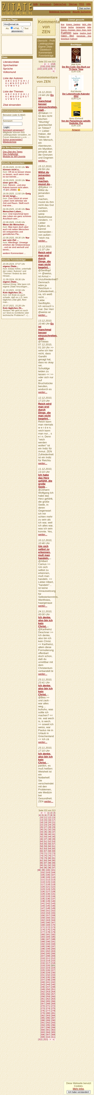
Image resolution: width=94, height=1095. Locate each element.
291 (42, 1022)
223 (45, 69)
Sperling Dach (85, 33)
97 (54, 867)
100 (48, 870)
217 (48, 963)
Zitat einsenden (12, 104)
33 (54, 829)
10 (41, 817)
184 (48, 937)
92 (49, 865)
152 (53, 910)
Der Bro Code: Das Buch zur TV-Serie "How (76, 68)
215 (53, 960)
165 (42, 922)
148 (48, 908)
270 (42, 1006)
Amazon (76, 130)
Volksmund (9, 72)
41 (54, 834)
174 (42, 929)
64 (49, 848)
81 (54, 858)
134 (53, 896)
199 (48, 949)
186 (42, 939)
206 (53, 953)
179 (53, 932)
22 (41, 825)
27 (45, 827)
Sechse (71, 27)
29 (54, 827)
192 (42, 944)
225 (42, 970)
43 (45, 836)
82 (41, 860)
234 (42, 977)
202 (48, 951)
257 (53, 994)
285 (42, 1018)
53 (54, 841)
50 (41, 841)
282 (42, 1015)
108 (42, 877)
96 (49, 867)
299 (53, 1027)
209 (53, 956)
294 (42, 1025)
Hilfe (88, 4)
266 (53, 1001)
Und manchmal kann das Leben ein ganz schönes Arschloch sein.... (17, 216)
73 (54, 853)
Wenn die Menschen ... (15, 224)
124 (48, 889)
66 (41, 851)
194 (53, 944)
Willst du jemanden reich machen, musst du (44, 178)
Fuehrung (73, 39)
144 (42, 906)
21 (54, 822)
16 (49, 820)
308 (53, 1034)
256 (48, 994)
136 (48, 898)
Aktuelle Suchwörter (81, 12)
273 (42, 1008)
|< (45, 64)
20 (49, 822)
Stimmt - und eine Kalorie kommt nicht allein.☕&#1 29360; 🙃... (16, 187)
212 (53, 958)
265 (48, 1001)
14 (41, 820)
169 (48, 925)
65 (54, 848)
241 (48, 982)
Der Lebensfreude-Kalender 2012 (76, 95)
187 (48, 939)
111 (42, 879)
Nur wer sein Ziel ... (16, 238)
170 (53, 925)
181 (48, 934)
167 (53, 922)
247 (48, 987)
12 (49, 817)
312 (40, 1039)
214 (48, 960)
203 (53, 951)
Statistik (34, 4)
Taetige (75, 33)
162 (42, 920)
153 (42, 913)
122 (53, 887)
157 (48, 915)
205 (48, 953)
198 (42, 949)
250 (48, 989)
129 (42, 894)
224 (50, 69)
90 (41, 865)
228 (42, 972)
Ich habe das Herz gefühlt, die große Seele (45, 480)
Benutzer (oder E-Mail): (14, 115)
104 (53, 872)
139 (48, 901)
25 (54, 825)
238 (48, 980)
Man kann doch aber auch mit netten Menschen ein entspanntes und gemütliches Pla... (16, 230)
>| (53, 71)
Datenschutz (60, 4)
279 (42, 1013)
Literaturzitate (11, 61)
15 (45, 820)
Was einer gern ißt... (16, 181)
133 (48, 896)
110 (53, 877)
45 (54, 836)
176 (53, 929)
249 (42, 989)
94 (41, 867)
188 (53, 939)
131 (53, 894)
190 (48, 941)
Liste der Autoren (13, 78)
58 (41, 846)
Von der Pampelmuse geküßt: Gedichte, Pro (76, 122)
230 (53, 972)
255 (42, 994)
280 (48, 1013)
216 (42, 963)
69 (54, 851)
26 (41, 827)
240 (42, 982)
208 (48, 956)
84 (49, 860)
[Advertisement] (13, 45)
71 (45, 853)
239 (53, 980)
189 (42, 941)
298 (48, 1027)
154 (48, 913)
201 (42, 951)
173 (53, 927)
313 (45, 1039)
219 (42, 66)
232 (48, 975)
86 (41, 863)
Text (26, 28)
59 (45, 846)
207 (42, 956)
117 (42, 884)
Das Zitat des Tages (12, 151)
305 (53, 1032)
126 (42, 891)
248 (53, 987)
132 (42, 896)
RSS (81, 4)
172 (48, 927)
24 (49, 825)
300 (42, 1030)
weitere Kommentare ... (14, 253)
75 (45, 856)
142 (48, 903)
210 (42, 958)
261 (42, 999)
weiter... (42, 160)
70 (41, 853)
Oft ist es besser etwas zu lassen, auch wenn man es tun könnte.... (17, 174)
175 (48, 929)
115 (48, 882)
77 (54, 856)
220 (48, 66)
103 (48, 872)
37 (54, 832)
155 (53, 913)
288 (42, 1020)
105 (42, 875)
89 (54, 863)
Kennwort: (8, 121)
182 (53, 934)
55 (45, 844)
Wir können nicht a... (16, 168)
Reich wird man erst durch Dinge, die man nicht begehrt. (45, 260)
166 (48, 922)
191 (53, 941)
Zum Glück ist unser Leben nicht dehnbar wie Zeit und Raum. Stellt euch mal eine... (16, 202)
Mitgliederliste (9, 142)
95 (45, 867)
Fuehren (66, 32)
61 (54, 846)
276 (42, 1011)
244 (48, 984)
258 (42, 996)
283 (48, 1015)
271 (48, 1006)
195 (42, 946)
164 (53, 920)
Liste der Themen (13, 91)
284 (53, 1015)
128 (53, 891)
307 (48, 1034)
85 (54, 860)
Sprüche (8, 68)
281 (53, 1013)
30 (41, 829)
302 (53, 1030)
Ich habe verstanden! (78, 1092)
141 (42, 903)
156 (42, 915)
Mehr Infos (78, 1088)
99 (43, 870)
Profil (52, 40)
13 (54, 817)
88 (49, 863)
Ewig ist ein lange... (17, 194)
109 (48, 877)
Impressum (46, 4)
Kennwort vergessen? (13, 130)
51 (45, 841)
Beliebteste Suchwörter (60, 12)
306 (42, 1034)
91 (45, 865)
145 (48, 906)
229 (48, 972)
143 (53, 903)
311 (53, 1037)
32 (49, 829)
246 (42, 987)
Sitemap (73, 4)
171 (42, 927)
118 (48, 884)
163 (48, 920)
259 (48, 996)
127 (48, 891)
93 (54, 865)
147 (42, 908)
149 (53, 908)
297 (42, 1027)
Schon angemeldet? (13, 139)
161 (53, 918)
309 (42, 1037)
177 (42, 932)
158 (53, 915)
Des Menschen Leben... (16, 210)
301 (48, 1030)
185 (53, 937)
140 (53, 901)
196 (48, 946)
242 (53, 982)
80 (49, 858)
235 (48, 977)
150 (42, 910)
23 (45, 825)
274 (48, 1008)
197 (53, 946)
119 (53, 884)
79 (45, 858)
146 (53, 906)
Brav (62, 24)
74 (41, 856)
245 (53, 984)
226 (48, 970)
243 (42, 984)
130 (48, 894)
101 (53, 870)
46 (41, 839)
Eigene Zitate (45, 46)
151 (48, 910)
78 (41, 858)
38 (41, 834)
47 (45, 839)
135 (42, 898)
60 (49, 846)
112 (48, 879)
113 (53, 879)
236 (53, 977)
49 (54, 839)
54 (41, 844)
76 (49, 856)
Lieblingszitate (46, 43)
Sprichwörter (10, 65)
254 (53, 991)
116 (53, 882)
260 (53, 996)
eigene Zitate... (10, 266)
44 (49, 836)
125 (53, 889)
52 (49, 841)
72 (49, 853)
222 (39, 69)
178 (48, 932)
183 (42, 937)
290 (53, 1020)
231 (42, 975)
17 (54, 820)
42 (41, 836)
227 (53, 970)
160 (48, 918)
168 (42, 925)
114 (42, 882)
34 (41, 832)
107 (53, 875)
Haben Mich (67, 36)
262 (48, 999)
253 (48, 991)
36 (49, 832)
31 (45, 829)
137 (53, 898)
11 (45, 817)
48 (49, 839)
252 (42, 991)
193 (48, 944)
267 (42, 1003)
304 (48, 1032)
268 (48, 1003)
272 (53, 1006)
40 (49, 834)
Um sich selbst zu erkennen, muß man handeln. (44, 552)
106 (48, 875)
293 (53, 1022)
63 (45, 848)
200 (53, 949)
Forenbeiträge (46, 55)
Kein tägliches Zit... (13, 292)
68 (49, 851)
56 (49, 844)
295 (48, 1025)
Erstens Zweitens (73, 24)
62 (41, 848)
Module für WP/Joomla (14, 156)
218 (53, 64)
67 (45, 851)
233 (53, 975)
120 (42, 887)
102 (42, 872)
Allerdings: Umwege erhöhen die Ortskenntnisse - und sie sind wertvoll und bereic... (16, 246)
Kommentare (45, 52)
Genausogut (80, 27)
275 (53, 1008)
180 (42, 934)
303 (42, 1032)
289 (48, 1020)
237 (42, 980)
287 (53, 1018)
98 (39, 870)
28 (49, 827)
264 (42, 1001)
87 (45, 863)
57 (54, 844)
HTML (17, 28)
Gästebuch (45, 49)
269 (53, 1003)
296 (53, 1025)
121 (48, 887)
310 (48, 1037)
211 (48, 958)
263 (53, 999)
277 (48, 1011)
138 (42, 901)
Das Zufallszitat (10, 154)
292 (48, 1022)
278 (53, 1011)
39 (45, 834)
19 (45, 822)
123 (42, 889)
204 (42, 953)
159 (42, 918)
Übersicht (42, 40)
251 (53, 989)
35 (45, 832)
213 (42, 960)
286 (48, 1018)
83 (45, 860)
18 (41, 822)
